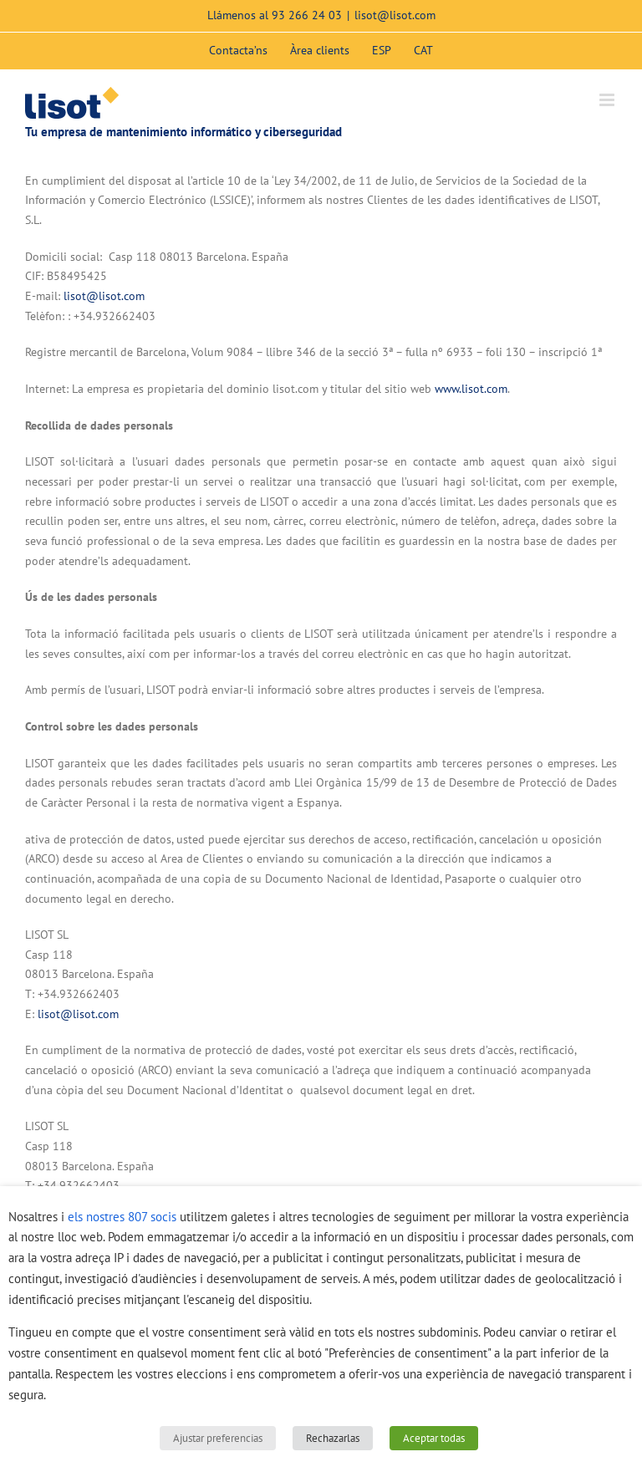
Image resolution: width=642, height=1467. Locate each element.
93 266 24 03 (307, 15)
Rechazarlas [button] (332, 1438)
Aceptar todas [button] (434, 1438)
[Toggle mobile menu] (608, 100)
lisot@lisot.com (395, 15)
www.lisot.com (471, 388)
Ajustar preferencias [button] (217, 1438)
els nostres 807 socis (122, 1217)
